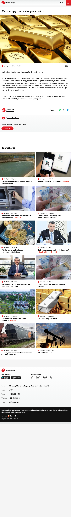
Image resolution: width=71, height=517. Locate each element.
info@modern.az (13, 402)
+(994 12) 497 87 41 (14, 394)
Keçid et (7, 129)
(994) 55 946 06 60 (14, 398)
